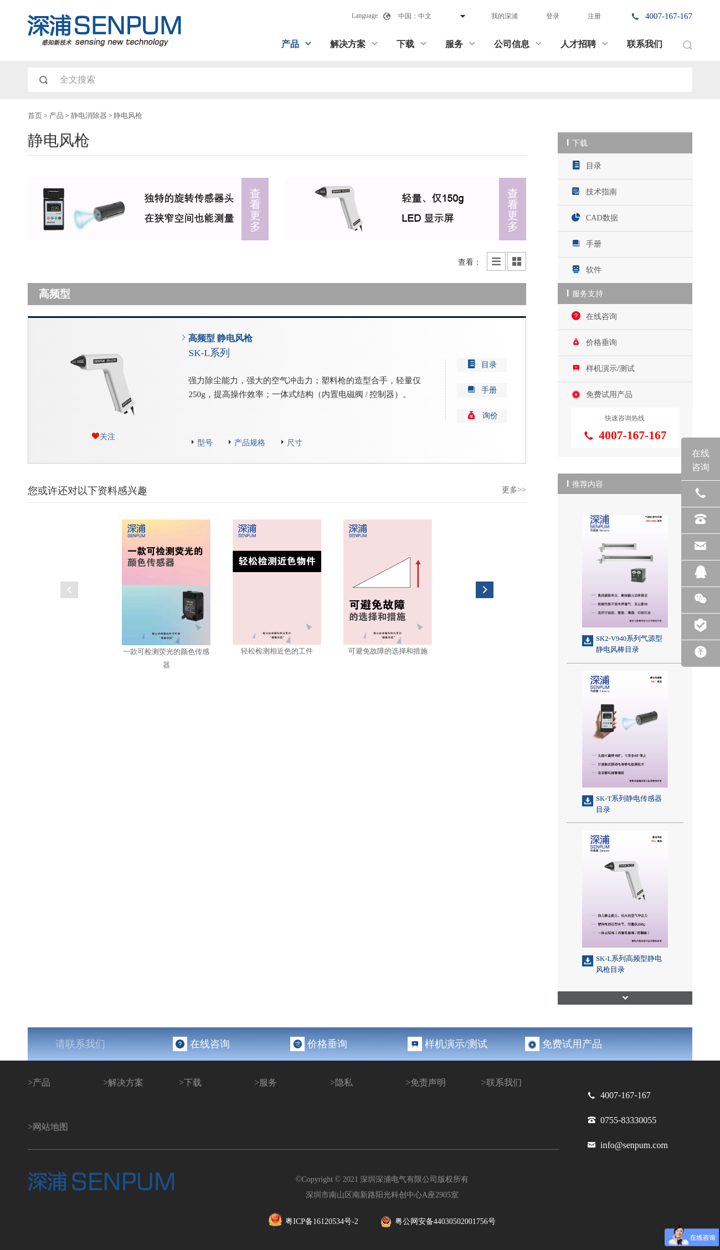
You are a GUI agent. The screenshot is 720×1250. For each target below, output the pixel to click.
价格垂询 (594, 339)
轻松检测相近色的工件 (277, 651)
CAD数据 (595, 217)
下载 (412, 44)
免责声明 (428, 1079)
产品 (296, 44)
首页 (35, 116)
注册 (594, 16)
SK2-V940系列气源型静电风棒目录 (629, 641)
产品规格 (249, 443)
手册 (586, 242)
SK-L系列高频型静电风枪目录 (629, 960)
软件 (586, 268)
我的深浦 (504, 16)
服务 (460, 44)
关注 (107, 437)
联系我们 (644, 44)
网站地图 (50, 1123)
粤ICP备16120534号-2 (313, 1219)
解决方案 (354, 44)
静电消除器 (89, 116)
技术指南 (594, 191)
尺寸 (294, 443)
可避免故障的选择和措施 (388, 651)
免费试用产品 (602, 391)
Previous (69, 590)
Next (484, 590)
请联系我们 (80, 1040)
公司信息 (518, 44)
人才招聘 (584, 44)
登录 (552, 16)
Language (365, 15)
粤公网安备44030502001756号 (438, 1219)
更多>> (514, 490)
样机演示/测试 (603, 366)
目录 (586, 165)
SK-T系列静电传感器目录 (629, 800)
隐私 (344, 1079)
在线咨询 (594, 314)
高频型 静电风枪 (220, 346)
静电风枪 (128, 116)
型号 (205, 443)
